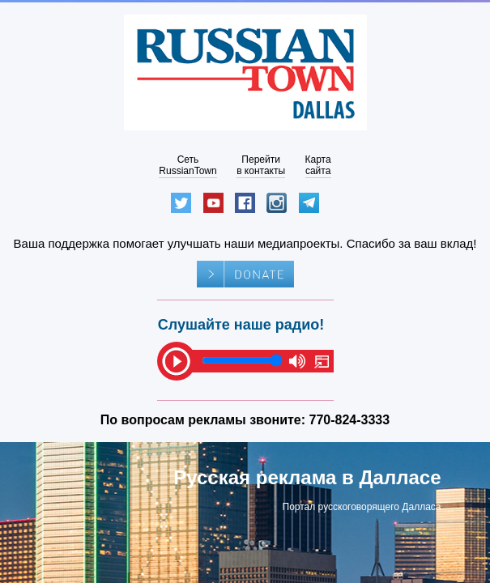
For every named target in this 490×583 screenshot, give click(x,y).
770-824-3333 (349, 420)
